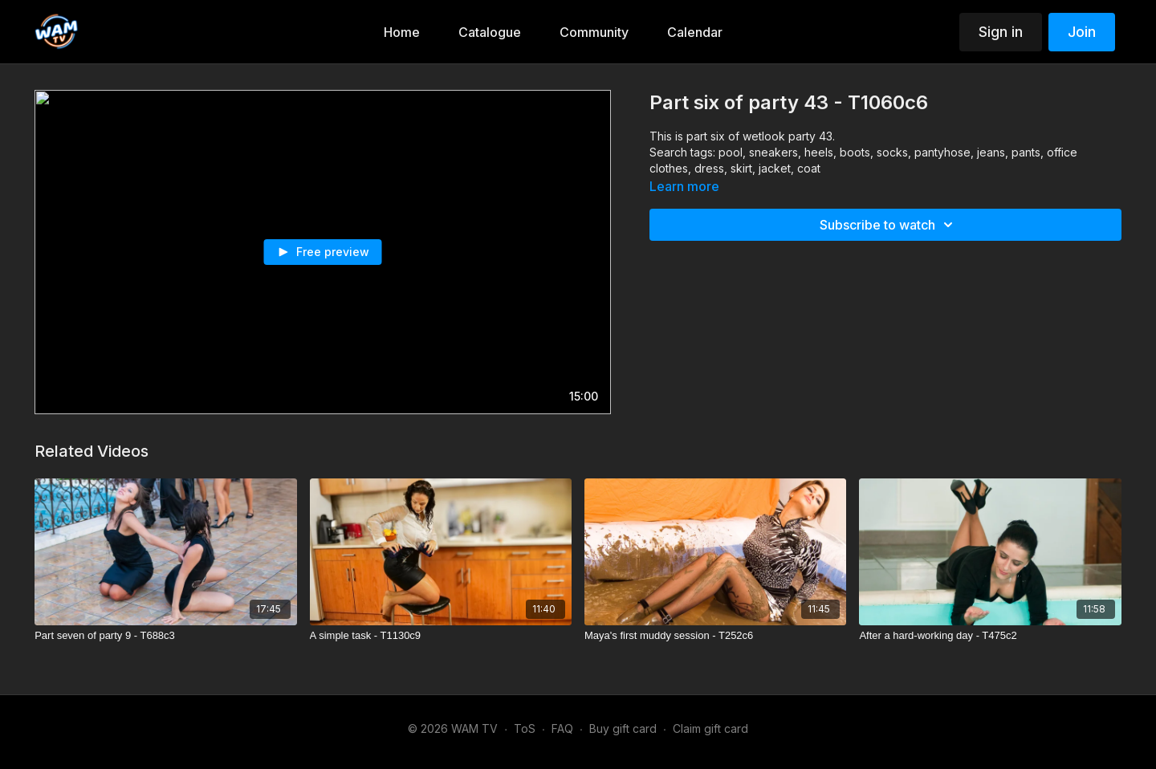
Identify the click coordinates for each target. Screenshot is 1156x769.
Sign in (1001, 31)
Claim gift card (710, 728)
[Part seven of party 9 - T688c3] (165, 636)
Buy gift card (623, 728)
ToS (524, 728)
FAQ (562, 728)
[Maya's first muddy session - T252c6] (715, 636)
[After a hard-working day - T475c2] (990, 636)
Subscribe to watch (889, 224)
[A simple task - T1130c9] (441, 636)
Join (1082, 31)
